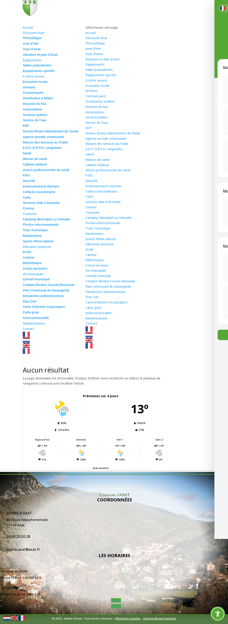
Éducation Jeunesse (100, 244)
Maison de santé (98, 159)
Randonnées (95, 233)
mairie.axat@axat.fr (23, 549)
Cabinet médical (97, 165)
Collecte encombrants (102, 191)
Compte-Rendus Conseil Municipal (110, 281)
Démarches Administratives (106, 292)
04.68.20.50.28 (18, 536)
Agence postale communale (106, 138)
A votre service (96, 80)
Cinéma (91, 207)
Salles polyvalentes (99, 70)
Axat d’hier (93, 48)
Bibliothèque (95, 260)
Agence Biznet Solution (159, 618)
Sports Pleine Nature (101, 239)
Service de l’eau (97, 122)
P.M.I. (89, 175)
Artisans (91, 91)
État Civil (92, 297)
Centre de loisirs (97, 265)
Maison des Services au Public (107, 144)
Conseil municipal (98, 276)
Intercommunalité (99, 313)
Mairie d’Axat (19, 513)
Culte (89, 196)
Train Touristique (98, 228)
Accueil (91, 33)
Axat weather (101, 468)
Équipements (95, 64)
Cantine (91, 255)
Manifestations (97, 318)
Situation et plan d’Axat (103, 59)
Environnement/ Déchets (104, 186)
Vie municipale (96, 270)
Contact (91, 323)
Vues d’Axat (94, 54)
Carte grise (94, 307)
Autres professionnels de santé (108, 170)
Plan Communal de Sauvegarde (108, 286)
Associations (95, 112)
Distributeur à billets (100, 101)
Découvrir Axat (96, 38)
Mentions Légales (127, 618)
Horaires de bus (97, 107)
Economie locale (97, 86)
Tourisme (92, 212)
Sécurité (91, 181)
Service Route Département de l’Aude (113, 133)
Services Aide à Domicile (103, 202)
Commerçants (96, 96)
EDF (89, 128)
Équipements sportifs (101, 75)
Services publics (97, 117)
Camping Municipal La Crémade (108, 217)
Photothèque (95, 43)
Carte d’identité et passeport (107, 302)
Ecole (89, 249)
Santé (90, 154)
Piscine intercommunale (103, 223)
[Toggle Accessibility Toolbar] (218, 614)
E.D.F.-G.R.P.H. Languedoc (104, 149)
